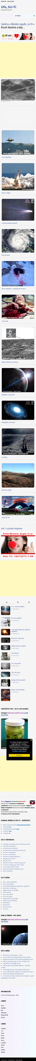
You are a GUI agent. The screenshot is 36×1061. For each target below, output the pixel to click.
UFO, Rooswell (7, 907)
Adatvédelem (11, 1060)
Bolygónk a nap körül (8, 395)
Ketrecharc (4, 1013)
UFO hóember (15, 653)
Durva (2, 1035)
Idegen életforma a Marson (10, 362)
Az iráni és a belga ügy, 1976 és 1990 (13, 865)
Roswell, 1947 (7, 861)
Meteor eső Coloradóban (18, 690)
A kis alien (5, 321)
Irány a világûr (6, 193)
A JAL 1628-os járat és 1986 (11, 867)
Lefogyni (3, 1028)
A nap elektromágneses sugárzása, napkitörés (16, 886)
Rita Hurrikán (6, 255)
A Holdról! (7, 831)
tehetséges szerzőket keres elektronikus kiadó (16, 844)
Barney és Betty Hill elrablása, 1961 (13, 869)
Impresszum (4, 1060)
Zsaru (2, 1033)
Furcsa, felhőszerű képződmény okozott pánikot (17, 957)
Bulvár (2, 1038)
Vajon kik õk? (6, 517)
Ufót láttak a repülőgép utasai (11, 963)
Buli (2, 1010)
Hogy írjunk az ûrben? (9, 858)
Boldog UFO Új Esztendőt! (18, 680)
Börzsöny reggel (6, 490)
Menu (18, 15)
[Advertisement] (18, 60)
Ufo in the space (15, 672)
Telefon (3, 1050)
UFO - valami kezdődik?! (17, 606)
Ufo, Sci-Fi (8, 7)
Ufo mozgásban (6, 157)
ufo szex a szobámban (9, 852)
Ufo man (5, 909)
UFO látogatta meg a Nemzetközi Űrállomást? (16, 970)
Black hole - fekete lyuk (17, 638)
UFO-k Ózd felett (8, 871)
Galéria (5, 24)
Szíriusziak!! (6, 903)
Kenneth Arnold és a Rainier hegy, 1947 (14, 863)
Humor (3, 1045)
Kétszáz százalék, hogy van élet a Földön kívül (16, 961)
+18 (2, 1031)
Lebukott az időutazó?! (9, 846)
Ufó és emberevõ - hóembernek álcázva (14, 289)
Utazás (3, 1017)
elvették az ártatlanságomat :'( (12, 856)
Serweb (3, 1052)
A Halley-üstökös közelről (9, 223)
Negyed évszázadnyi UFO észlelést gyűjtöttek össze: (18, 959)
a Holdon (4, 457)
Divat (2, 1005)
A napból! (6, 833)
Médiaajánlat (19, 1060)
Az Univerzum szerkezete (10, 848)
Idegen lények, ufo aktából (18, 646)
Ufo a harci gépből (16, 618)
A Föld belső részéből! (11, 829)
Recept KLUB (4, 1015)
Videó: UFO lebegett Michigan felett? (13, 974)
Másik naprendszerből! (16, 825)
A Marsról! (7, 827)
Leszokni (3, 1043)
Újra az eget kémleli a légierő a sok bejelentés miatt (18, 972)
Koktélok (3, 1008)
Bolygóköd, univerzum (8, 422)
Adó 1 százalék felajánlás (11, 528)
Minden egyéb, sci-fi (22, 24)
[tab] (6, 602)
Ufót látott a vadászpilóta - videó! (12, 955)
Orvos (2, 1040)
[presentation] (6, 602)
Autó (2, 1047)
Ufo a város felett (16, 663)
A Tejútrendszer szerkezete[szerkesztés (14, 850)
